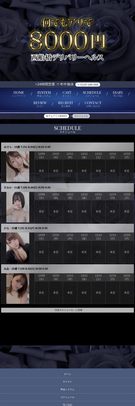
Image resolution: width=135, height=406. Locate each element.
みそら (8, 148)
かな (6, 229)
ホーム (67, 374)
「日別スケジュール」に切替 (67, 311)
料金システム (67, 389)
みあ (6, 270)
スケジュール (67, 397)
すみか (8, 188)
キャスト (67, 381)
